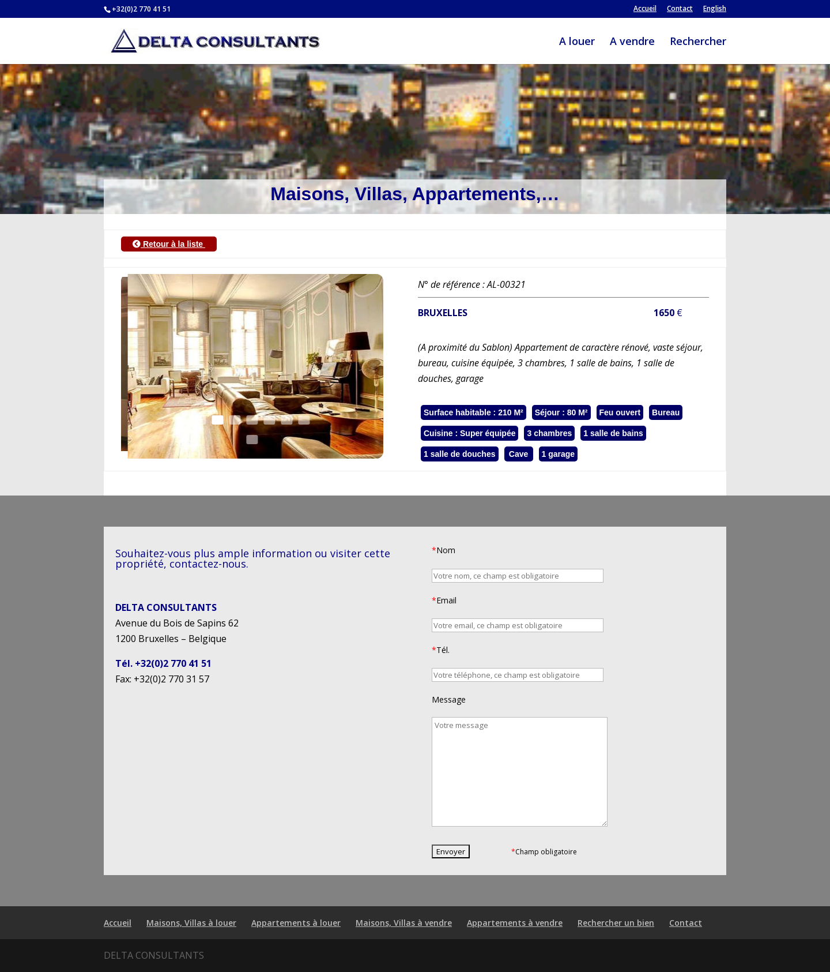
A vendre (632, 42)
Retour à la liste (169, 244)
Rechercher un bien (616, 922)
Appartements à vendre (515, 922)
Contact (680, 9)
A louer (577, 42)
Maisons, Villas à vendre (404, 922)
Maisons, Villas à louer (191, 922)
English (714, 9)
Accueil (645, 9)
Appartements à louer (296, 922)
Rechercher (698, 42)
